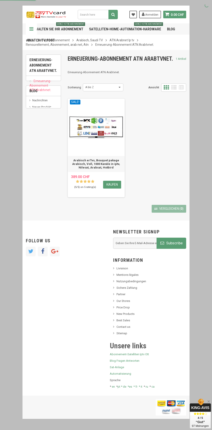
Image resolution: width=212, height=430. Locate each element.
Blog (171, 29)
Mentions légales (127, 274)
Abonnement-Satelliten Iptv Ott (129, 354)
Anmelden (150, 14)
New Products (125, 314)
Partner (120, 294)
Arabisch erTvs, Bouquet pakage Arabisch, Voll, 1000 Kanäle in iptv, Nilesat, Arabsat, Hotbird (96, 164)
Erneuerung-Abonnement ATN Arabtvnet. (40, 88)
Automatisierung (120, 373)
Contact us (123, 326)
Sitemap (121, 333)
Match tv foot (42, 40)
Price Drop (123, 307)
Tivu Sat (37, 153)
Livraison (122, 268)
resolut (36, 160)
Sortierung (74, 87)
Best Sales (123, 320)
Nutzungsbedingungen (131, 281)
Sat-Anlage (117, 367)
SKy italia (38, 135)
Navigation (31, 29)
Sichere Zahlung (126, 287)
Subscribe (171, 243)
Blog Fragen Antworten (124, 360)
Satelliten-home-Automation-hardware (126, 27)
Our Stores (123, 301)
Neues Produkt (41, 129)
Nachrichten (40, 122)
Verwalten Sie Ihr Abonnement (57, 27)
